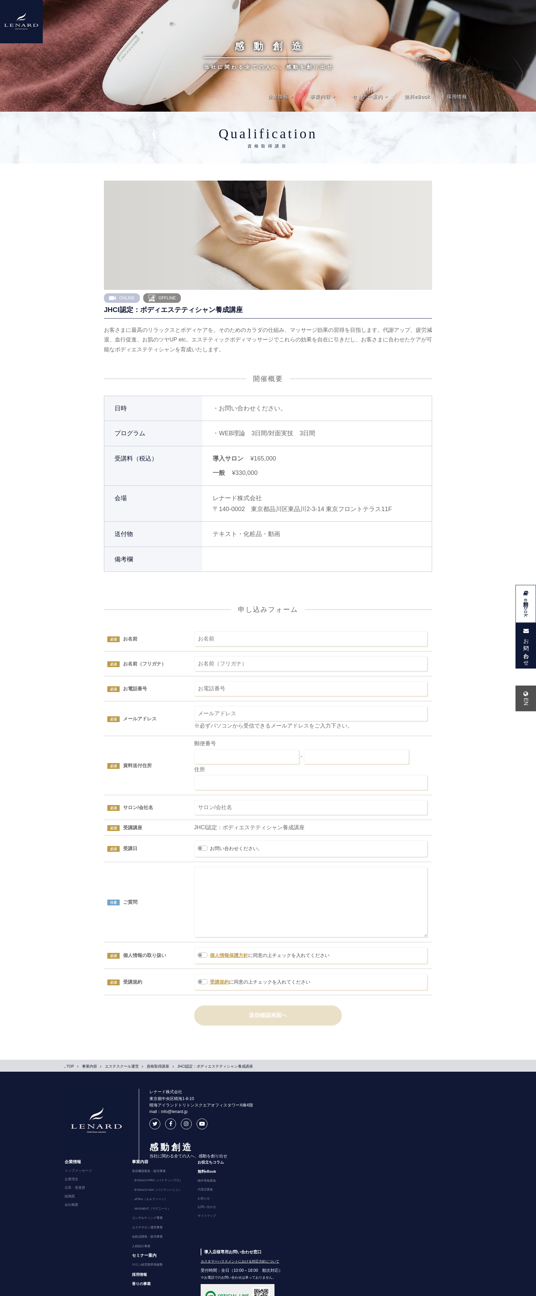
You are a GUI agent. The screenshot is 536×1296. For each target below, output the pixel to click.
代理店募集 (402, 1131)
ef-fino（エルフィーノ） (351, 1139)
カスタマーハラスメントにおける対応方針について (436, 1195)
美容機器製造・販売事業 (347, 1113)
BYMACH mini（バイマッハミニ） (359, 1130)
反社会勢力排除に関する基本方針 (280, 1288)
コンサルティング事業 (345, 1156)
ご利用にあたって (80, 1288)
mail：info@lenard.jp (156, 1125)
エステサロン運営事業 (345, 1164)
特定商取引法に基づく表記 (223, 1288)
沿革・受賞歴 (271, 1130)
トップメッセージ (274, 1113)
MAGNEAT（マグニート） (353, 1147)
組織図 (266, 1139)
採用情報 (457, 96)
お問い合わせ (403, 1148)
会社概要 (267, 1147)
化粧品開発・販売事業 (345, 1173)
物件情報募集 (403, 1122)
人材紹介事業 (338, 1181)
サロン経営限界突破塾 (345, 1199)
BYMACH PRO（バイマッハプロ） (360, 1122)
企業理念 (267, 1122)
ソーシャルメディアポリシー (170, 1288)
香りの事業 (338, 1217)
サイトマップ (403, 1156)
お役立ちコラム (407, 1104)
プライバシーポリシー (121, 1288)
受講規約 (219, 995)
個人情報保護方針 (229, 969)
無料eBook (417, 96)
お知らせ (400, 1139)
